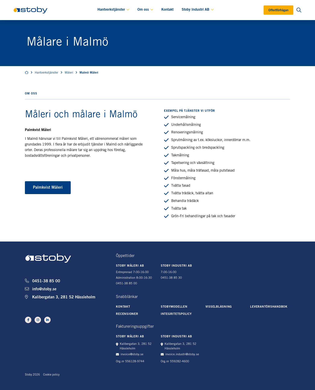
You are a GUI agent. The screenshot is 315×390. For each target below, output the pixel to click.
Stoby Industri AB (195, 10)
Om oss (143, 10)
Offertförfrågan (278, 10)
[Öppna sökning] (299, 10)
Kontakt (167, 10)
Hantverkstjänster (111, 10)
